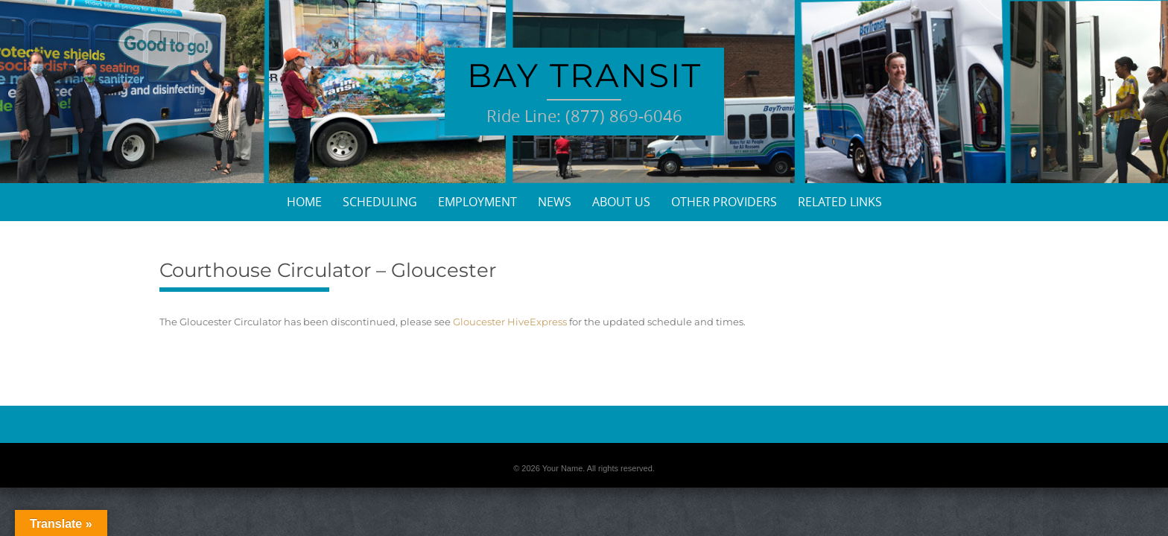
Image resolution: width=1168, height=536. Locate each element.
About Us (621, 202)
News (554, 202)
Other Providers (724, 202)
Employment (477, 202)
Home (304, 202)
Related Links (840, 202)
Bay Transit (584, 75)
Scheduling (380, 202)
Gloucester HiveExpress (510, 322)
